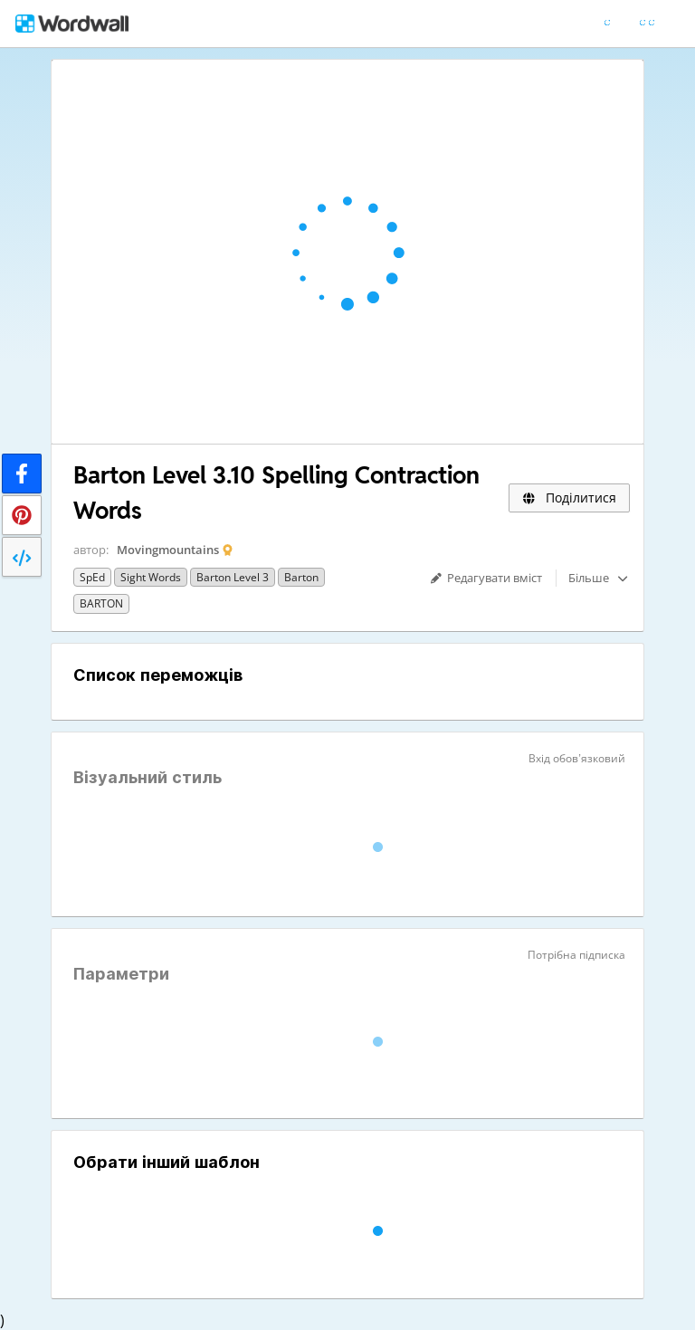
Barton (301, 577)
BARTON (101, 603)
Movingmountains (168, 549)
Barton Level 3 (232, 577)
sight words (150, 577)
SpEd (92, 577)
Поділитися (569, 497)
